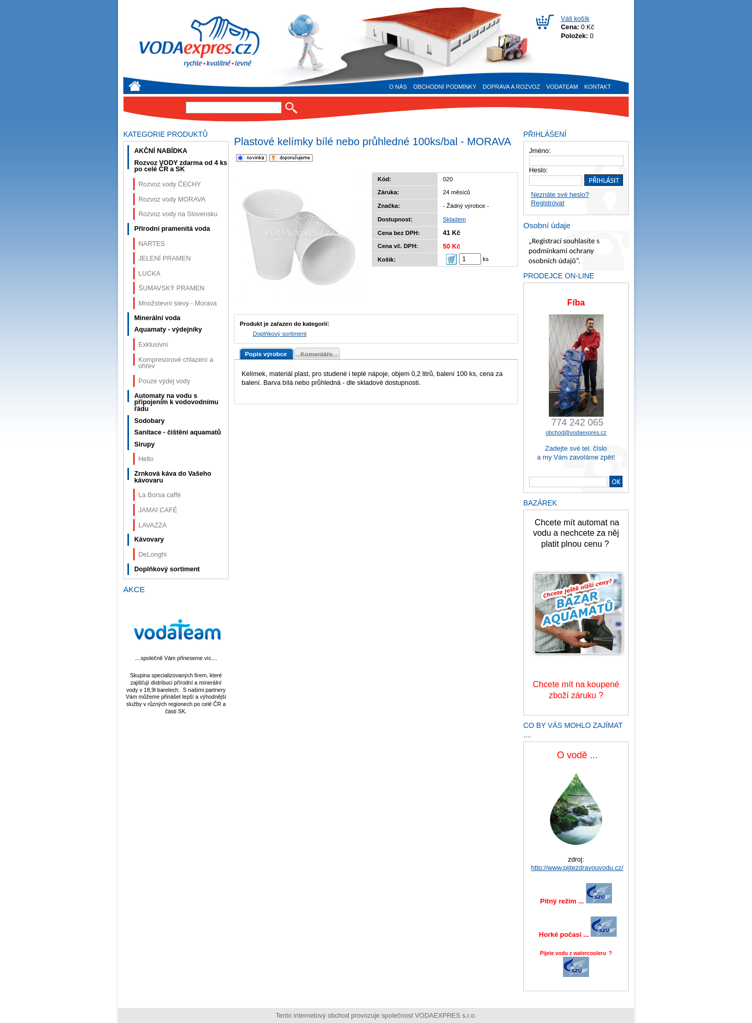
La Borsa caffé (159, 495)
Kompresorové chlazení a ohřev (175, 363)
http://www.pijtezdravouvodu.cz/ (577, 868)
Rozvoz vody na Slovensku (178, 214)
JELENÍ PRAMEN (164, 258)
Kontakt (597, 87)
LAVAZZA (152, 525)
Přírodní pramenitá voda (172, 228)
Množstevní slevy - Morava (177, 303)
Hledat (291, 108)
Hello (146, 459)
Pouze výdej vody (164, 381)
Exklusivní (153, 344)
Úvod (134, 86)
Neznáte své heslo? (560, 194)
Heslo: (538, 170)
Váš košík (575, 18)
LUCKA (149, 273)
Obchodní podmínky (444, 87)
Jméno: (539, 151)
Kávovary (149, 539)
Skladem (454, 219)
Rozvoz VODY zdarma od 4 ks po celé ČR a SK (180, 166)
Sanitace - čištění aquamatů (177, 432)
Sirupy (144, 444)
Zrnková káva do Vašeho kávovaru (172, 477)
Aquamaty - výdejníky (168, 329)
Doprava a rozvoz (511, 87)
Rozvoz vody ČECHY (169, 184)
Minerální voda (157, 318)
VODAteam (562, 87)
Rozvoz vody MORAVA (172, 199)
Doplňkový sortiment (280, 334)
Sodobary (149, 421)
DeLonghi (152, 554)
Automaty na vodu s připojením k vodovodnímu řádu (176, 402)
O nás (398, 87)
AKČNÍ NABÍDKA (160, 151)
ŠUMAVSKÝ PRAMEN (171, 288)
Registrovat (548, 203)
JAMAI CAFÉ (157, 510)
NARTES (151, 244)
